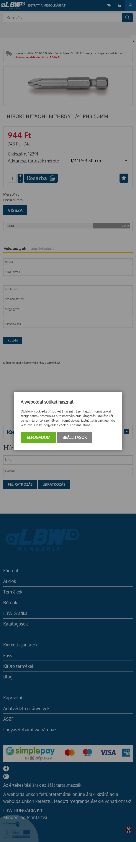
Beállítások (74, 437)
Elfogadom (38, 437)
